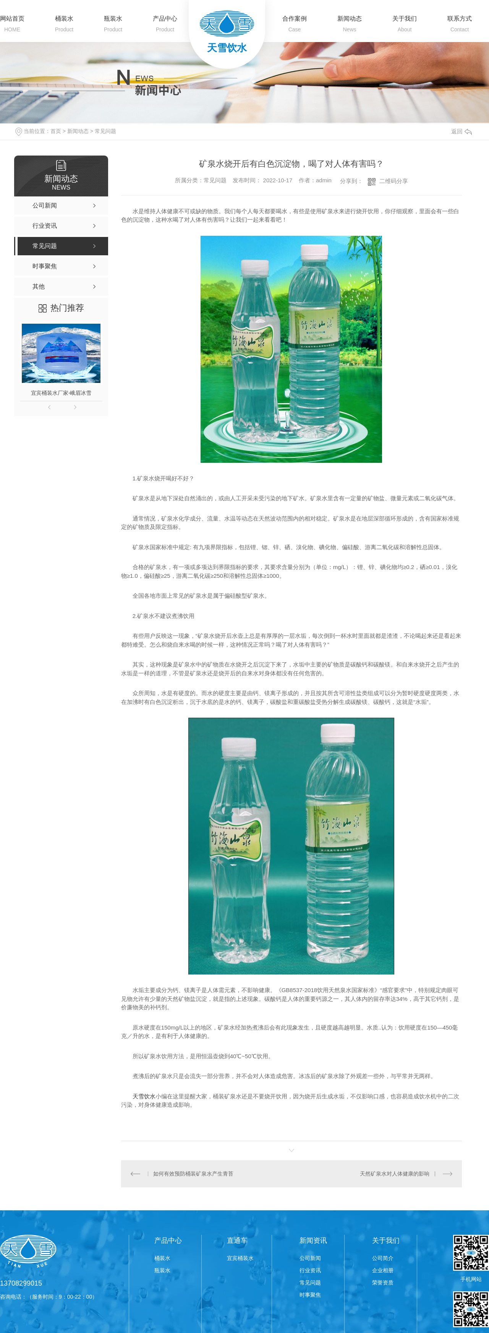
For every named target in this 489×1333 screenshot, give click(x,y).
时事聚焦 (310, 1295)
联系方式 (459, 18)
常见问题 (105, 131)
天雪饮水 (144, 1096)
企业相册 (382, 1270)
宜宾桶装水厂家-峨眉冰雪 (61, 393)
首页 (55, 131)
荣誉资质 (382, 1282)
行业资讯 (310, 1270)
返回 (461, 131)
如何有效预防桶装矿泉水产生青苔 (193, 1174)
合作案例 (294, 18)
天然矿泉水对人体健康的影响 (395, 1174)
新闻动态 (349, 18)
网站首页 (12, 18)
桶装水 (64, 18)
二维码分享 (393, 181)
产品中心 (165, 18)
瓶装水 (113, 18)
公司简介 (382, 1258)
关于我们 (404, 18)
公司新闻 (310, 1258)
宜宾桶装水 (240, 1258)
